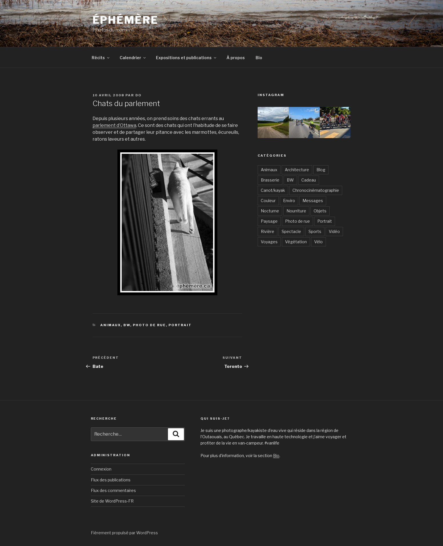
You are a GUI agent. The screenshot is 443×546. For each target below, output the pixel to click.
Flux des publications (111, 479)
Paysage (269, 221)
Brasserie (270, 180)
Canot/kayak (273, 190)
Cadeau (308, 180)
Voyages (269, 241)
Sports (314, 231)
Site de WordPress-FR (112, 501)
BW (126, 325)
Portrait (180, 325)
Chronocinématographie (315, 190)
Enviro (289, 200)
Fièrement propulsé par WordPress (124, 532)
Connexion (101, 469)
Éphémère (126, 20)
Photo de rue (149, 325)
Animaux (110, 325)
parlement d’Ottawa (114, 125)
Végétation (296, 241)
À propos (235, 57)
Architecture (297, 169)
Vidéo (334, 231)
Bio (259, 57)
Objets (320, 210)
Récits (101, 57)
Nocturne (270, 210)
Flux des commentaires (113, 490)
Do (138, 95)
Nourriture (296, 210)
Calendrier (133, 57)
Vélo (318, 241)
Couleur (268, 200)
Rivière (267, 231)
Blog (320, 169)
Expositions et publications (186, 57)
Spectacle (291, 231)
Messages (312, 200)
